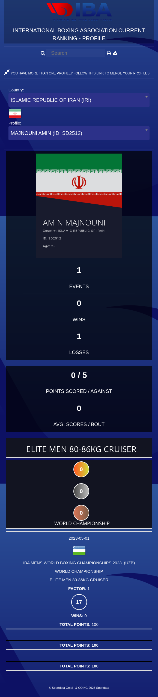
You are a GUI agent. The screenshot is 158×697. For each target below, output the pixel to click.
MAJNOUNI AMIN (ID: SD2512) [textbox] (46, 133)
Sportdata (102, 687)
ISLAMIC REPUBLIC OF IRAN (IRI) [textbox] (51, 100)
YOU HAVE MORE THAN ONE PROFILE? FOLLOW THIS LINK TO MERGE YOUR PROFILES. (77, 73)
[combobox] (79, 100)
